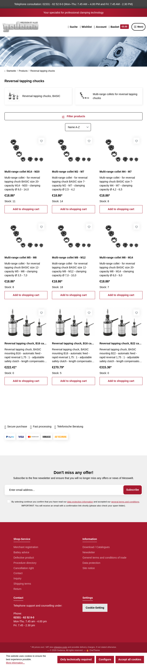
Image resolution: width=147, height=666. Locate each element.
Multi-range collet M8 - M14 (116, 257)
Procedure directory (25, 562)
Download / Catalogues (96, 547)
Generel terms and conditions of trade (104, 557)
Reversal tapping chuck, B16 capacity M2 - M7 (25, 343)
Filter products (73, 116)
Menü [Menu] (138, 26)
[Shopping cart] (119, 27)
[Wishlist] (86, 27)
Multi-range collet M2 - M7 (68, 171)
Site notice (88, 568)
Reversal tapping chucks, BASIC (41, 96)
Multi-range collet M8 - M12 (69, 257)
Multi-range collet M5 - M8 (20, 257)
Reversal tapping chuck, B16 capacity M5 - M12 (73, 343)
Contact (18, 573)
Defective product (24, 557)
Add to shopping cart (26, 209)
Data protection (91, 562)
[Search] (73, 27)
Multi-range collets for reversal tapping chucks (115, 96)
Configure (105, 659)
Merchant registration (26, 547)
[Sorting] (78, 127)
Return (17, 588)
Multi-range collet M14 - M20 (22, 171)
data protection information (80, 501)
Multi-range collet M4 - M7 (116, 171)
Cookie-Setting (95, 607)
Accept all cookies (129, 659)
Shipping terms (22, 583)
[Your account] (100, 27)
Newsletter (88, 552)
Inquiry (17, 578)
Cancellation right (24, 568)
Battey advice (21, 552)
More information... (15, 662)
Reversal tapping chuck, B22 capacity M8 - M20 (121, 343)
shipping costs (60, 647)
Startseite (10, 71)
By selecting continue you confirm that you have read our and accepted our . (75, 501)
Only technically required (76, 659)
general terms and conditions (125, 501)
